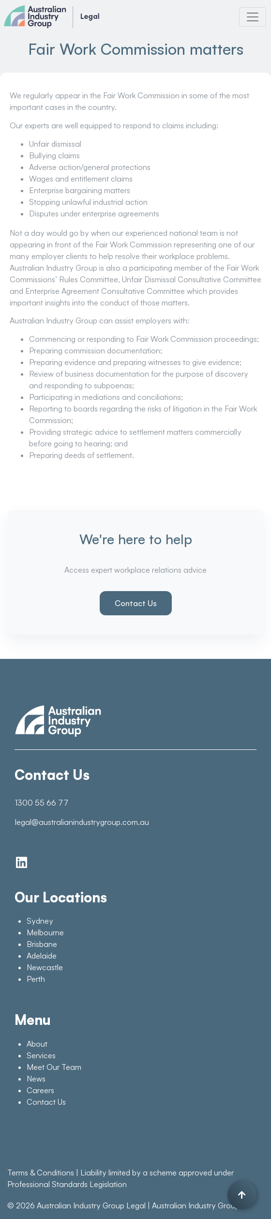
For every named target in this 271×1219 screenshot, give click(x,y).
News (36, 1078)
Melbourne (45, 932)
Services (41, 1055)
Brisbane (42, 944)
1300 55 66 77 (41, 803)
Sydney (40, 921)
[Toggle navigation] (252, 17)
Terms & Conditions (40, 1172)
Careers (40, 1090)
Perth (36, 979)
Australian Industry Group (196, 1205)
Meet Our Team (54, 1067)
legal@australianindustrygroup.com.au (82, 822)
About (37, 1044)
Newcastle (45, 967)
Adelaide (42, 955)
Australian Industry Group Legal (91, 1205)
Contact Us (136, 603)
